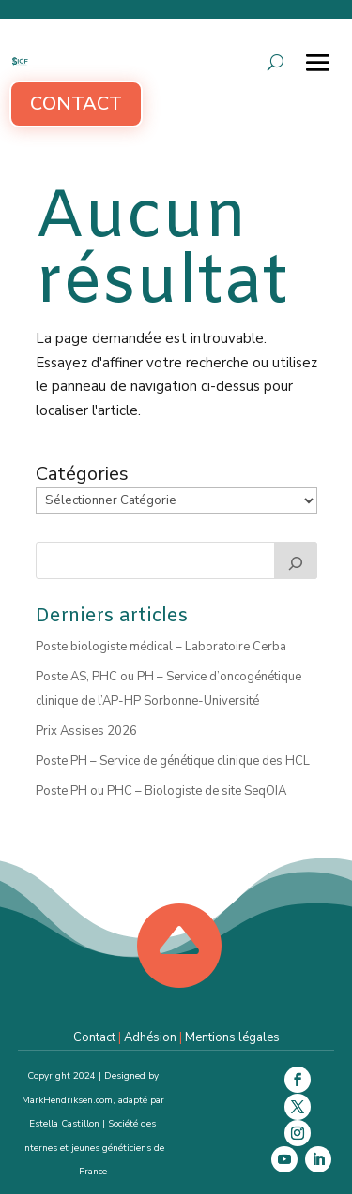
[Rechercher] (295, 560)
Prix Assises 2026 (86, 731)
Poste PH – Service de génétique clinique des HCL (173, 761)
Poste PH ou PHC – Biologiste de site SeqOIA (161, 791)
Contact (76, 103)
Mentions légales (232, 1037)
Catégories (82, 474)
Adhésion (150, 1037)
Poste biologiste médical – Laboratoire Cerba (161, 646)
